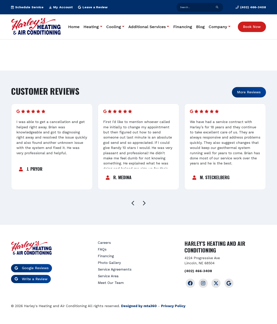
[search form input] (196, 7)
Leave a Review (92, 7)
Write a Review (31, 279)
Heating (91, 26)
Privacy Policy (173, 306)
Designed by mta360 (139, 306)
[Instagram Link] (203, 283)
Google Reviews (32, 268)
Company (218, 26)
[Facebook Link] (190, 283)
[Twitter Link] (215, 283)
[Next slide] (144, 203)
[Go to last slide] (133, 203)
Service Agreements (115, 269)
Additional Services (147, 26)
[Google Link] (228, 283)
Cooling (113, 26)
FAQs (102, 249)
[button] (27, 7)
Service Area (108, 276)
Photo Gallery (109, 263)
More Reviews (249, 92)
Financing (182, 26)
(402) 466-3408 (198, 271)
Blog (200, 26)
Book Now (252, 27)
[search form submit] (217, 7)
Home (74, 26)
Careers (104, 243)
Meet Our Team (111, 283)
